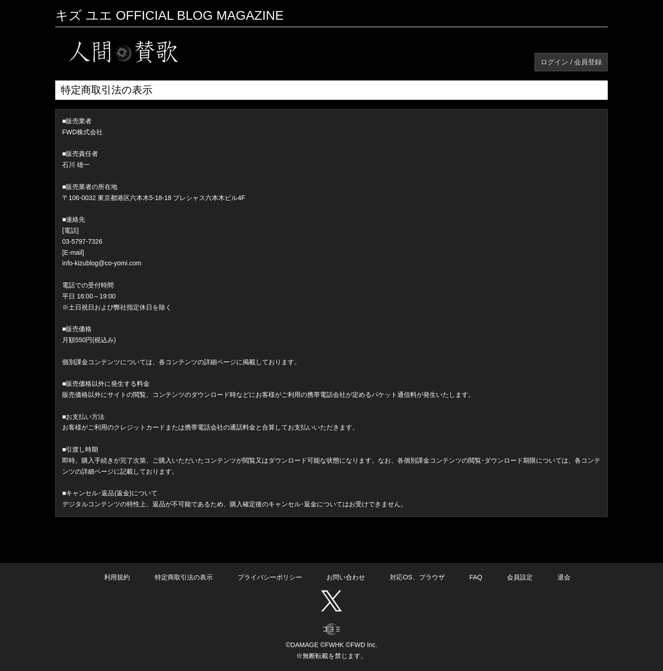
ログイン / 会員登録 (571, 62)
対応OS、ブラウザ (417, 577)
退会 (564, 577)
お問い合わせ (345, 577)
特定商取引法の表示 (184, 577)
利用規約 (117, 577)
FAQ (475, 577)
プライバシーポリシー (270, 577)
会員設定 (520, 577)
